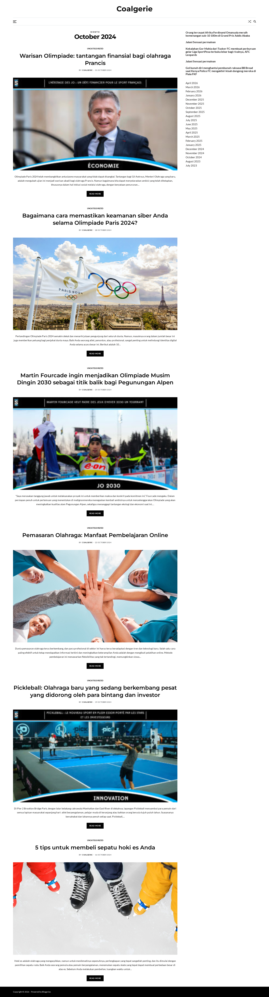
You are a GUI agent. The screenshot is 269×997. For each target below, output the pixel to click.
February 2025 (194, 140)
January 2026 (193, 95)
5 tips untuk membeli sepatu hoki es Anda (95, 847)
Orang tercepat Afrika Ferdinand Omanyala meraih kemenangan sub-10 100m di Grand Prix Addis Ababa (218, 34)
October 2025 (194, 107)
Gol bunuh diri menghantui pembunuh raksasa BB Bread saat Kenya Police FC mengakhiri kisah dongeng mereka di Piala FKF (221, 71)
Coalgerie (134, 8)
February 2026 (194, 91)
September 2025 (195, 111)
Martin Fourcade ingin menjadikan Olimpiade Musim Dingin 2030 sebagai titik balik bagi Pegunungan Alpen (95, 379)
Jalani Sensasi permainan (201, 42)
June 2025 (192, 124)
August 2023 (193, 161)
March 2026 (193, 87)
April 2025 (192, 132)
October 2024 (194, 157)
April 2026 (192, 83)
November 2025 (195, 103)
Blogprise (46, 991)
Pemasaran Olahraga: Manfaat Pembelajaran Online (95, 535)
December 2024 (195, 149)
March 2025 (193, 136)
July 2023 (191, 165)
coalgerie (87, 70)
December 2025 (195, 99)
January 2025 (193, 144)
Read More (95, 194)
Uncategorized (95, 48)
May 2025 (191, 128)
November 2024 (195, 153)
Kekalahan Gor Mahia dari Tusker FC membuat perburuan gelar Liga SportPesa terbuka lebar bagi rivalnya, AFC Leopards (221, 51)
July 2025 (191, 120)
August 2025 (193, 116)
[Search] (255, 21)
